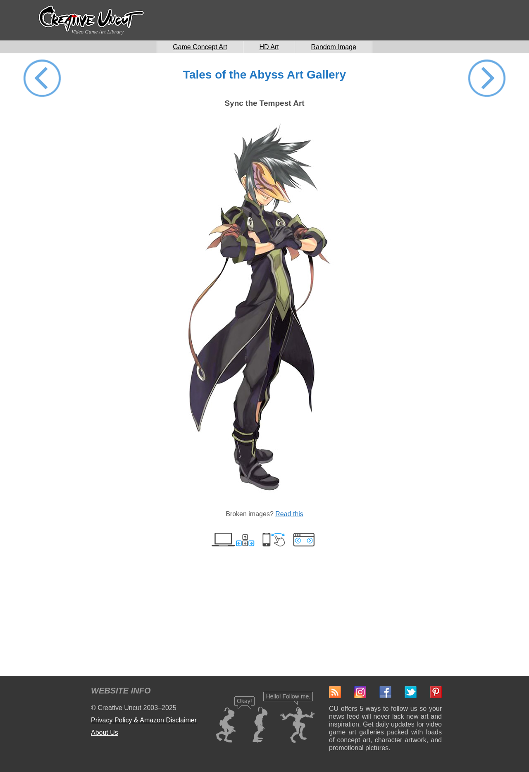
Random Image (333, 46)
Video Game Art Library (97, 32)
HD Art (269, 46)
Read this (289, 513)
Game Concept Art (200, 46)
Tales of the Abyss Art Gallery (264, 74)
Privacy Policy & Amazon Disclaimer (144, 720)
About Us (104, 732)
